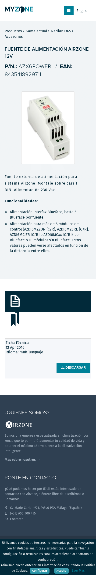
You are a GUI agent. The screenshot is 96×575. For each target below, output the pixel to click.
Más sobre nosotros (20, 459)
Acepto (61, 570)
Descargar (73, 368)
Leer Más (78, 570)
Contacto (14, 519)
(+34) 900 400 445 (20, 513)
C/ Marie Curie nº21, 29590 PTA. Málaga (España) (43, 507)
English (82, 10)
